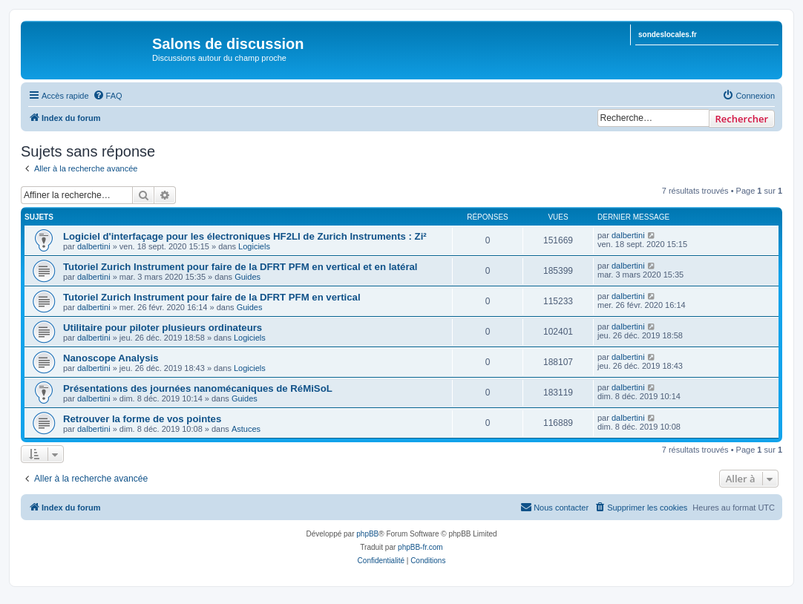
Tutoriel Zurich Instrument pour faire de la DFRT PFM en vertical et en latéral (240, 266)
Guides (247, 276)
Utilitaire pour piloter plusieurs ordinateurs (162, 327)
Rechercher (741, 118)
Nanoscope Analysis (111, 358)
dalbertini (94, 246)
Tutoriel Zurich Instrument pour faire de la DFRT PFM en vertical (212, 297)
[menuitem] (107, 96)
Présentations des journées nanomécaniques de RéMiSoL (197, 388)
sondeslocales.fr (667, 34)
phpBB (367, 534)
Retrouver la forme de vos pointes (142, 418)
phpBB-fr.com (420, 547)
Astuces (246, 428)
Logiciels (254, 246)
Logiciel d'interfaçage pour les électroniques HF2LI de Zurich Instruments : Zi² (245, 236)
